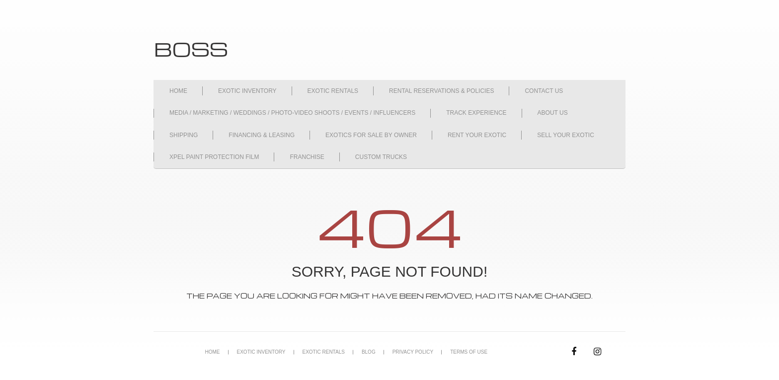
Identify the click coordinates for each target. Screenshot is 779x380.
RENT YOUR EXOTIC (477, 135)
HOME (178, 90)
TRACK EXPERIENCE (476, 112)
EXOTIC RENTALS (333, 90)
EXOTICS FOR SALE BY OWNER (371, 135)
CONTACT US (544, 90)
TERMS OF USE (468, 352)
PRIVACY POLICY (412, 352)
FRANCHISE (307, 156)
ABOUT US (553, 112)
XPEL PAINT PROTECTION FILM (214, 156)
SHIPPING (183, 135)
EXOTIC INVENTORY (247, 90)
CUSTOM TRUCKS (381, 156)
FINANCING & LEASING (262, 135)
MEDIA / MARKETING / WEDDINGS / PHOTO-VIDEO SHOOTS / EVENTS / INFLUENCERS (292, 112)
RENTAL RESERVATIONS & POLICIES (441, 90)
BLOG (369, 352)
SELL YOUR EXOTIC (565, 135)
